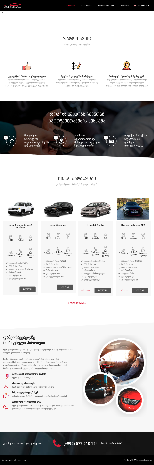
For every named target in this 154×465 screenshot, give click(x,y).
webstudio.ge (145, 460)
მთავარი (70, 5)
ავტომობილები (106, 5)
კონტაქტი (124, 5)
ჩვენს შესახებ (86, 5)
